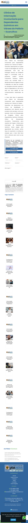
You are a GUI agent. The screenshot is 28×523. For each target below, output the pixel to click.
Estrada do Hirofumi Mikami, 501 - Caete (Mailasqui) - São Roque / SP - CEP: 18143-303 (14, 500)
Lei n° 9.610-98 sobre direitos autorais (14, 191)
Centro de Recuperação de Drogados (12, 452)
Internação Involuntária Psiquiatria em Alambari (9, 303)
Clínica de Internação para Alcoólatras (13, 456)
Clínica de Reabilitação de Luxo (11, 458)
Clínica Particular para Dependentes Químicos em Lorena (9, 316)
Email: (16, 157)
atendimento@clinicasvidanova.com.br (14, 492)
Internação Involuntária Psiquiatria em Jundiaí (9, 330)
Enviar (14, 181)
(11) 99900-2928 (14, 148)
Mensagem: (8, 168)
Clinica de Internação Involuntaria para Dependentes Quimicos (13, 454)
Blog (14, 480)
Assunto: (17, 163)
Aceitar (13, 519)
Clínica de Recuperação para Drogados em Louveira (9, 371)
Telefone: (7, 163)
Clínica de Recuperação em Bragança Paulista (9, 428)
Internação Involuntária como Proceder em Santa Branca (9, 399)
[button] (26, 2)
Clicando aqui (14, 152)
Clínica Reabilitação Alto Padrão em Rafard (9, 219)
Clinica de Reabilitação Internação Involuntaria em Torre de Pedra (9, 344)
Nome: (7, 157)
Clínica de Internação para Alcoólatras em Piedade (9, 232)
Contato (14, 482)
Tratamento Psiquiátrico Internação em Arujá (9, 414)
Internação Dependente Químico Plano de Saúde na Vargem (9, 360)
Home (14, 475)
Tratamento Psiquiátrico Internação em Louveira (9, 261)
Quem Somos (14, 477)
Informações (14, 483)
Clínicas (14, 479)
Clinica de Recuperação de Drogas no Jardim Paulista (9, 387)
